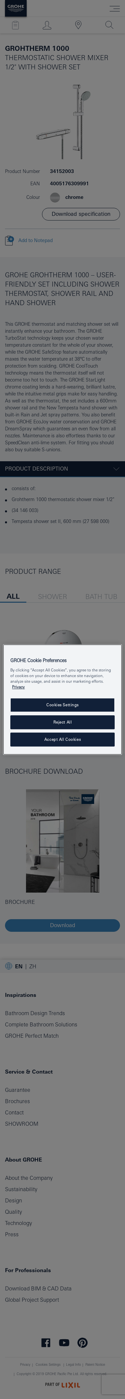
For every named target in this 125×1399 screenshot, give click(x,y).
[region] (62, 699)
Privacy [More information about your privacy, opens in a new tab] (18, 687)
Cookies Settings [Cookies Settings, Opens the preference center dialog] (62, 705)
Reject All (62, 722)
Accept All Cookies (62, 739)
